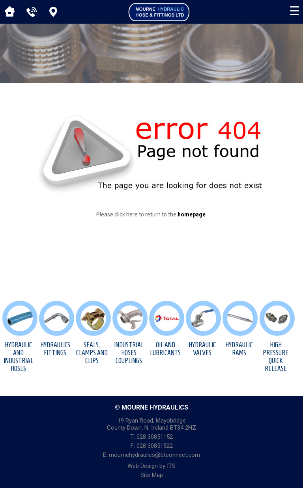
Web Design (142, 465)
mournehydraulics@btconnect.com (154, 454)
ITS (171, 465)
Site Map (151, 475)
